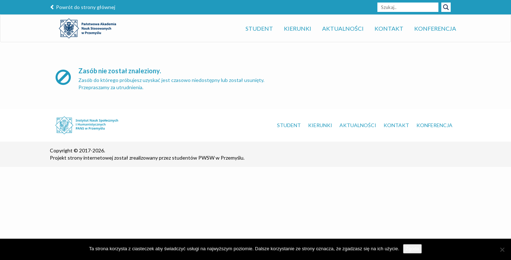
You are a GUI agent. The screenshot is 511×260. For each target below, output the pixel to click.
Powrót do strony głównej (82, 7)
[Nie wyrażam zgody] (502, 249)
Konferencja (435, 28)
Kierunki (297, 28)
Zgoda (412, 248)
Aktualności (343, 28)
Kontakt (388, 28)
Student (259, 28)
